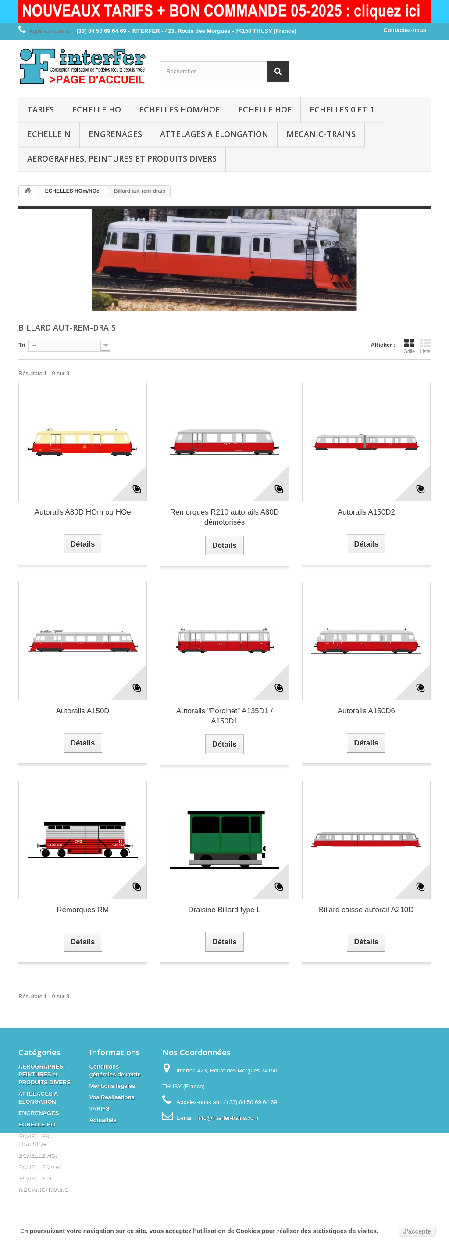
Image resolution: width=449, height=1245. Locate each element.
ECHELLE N (49, 134)
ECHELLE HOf (265, 109)
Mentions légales (112, 1086)
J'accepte (417, 1231)
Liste (425, 346)
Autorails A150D (83, 711)
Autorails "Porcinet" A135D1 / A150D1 (224, 716)
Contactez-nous (405, 30)
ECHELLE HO (96, 109)
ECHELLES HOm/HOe (179, 109)
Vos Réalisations (112, 1097)
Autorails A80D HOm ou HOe (83, 512)
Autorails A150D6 (366, 711)
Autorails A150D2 (366, 512)
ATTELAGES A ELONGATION (214, 134)
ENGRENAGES (115, 134)
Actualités (103, 1120)
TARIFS (40, 109)
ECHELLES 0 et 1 (342, 109)
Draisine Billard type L (224, 910)
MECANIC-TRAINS (321, 134)
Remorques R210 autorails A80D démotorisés (224, 517)
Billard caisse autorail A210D (366, 910)
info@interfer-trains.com (227, 1118)
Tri (21, 345)
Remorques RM (83, 910)
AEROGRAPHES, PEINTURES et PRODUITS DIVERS (122, 158)
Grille (409, 346)
